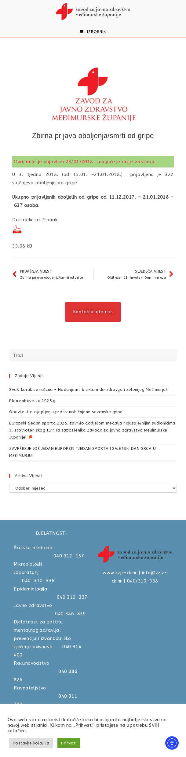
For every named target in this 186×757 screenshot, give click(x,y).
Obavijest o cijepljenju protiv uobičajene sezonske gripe (65, 412)
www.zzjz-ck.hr (120, 572)
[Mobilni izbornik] (93, 32)
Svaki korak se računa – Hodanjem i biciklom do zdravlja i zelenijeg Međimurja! (87, 389)
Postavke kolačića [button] (31, 743)
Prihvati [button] (68, 743)
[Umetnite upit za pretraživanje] (93, 355)
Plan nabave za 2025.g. (33, 401)
